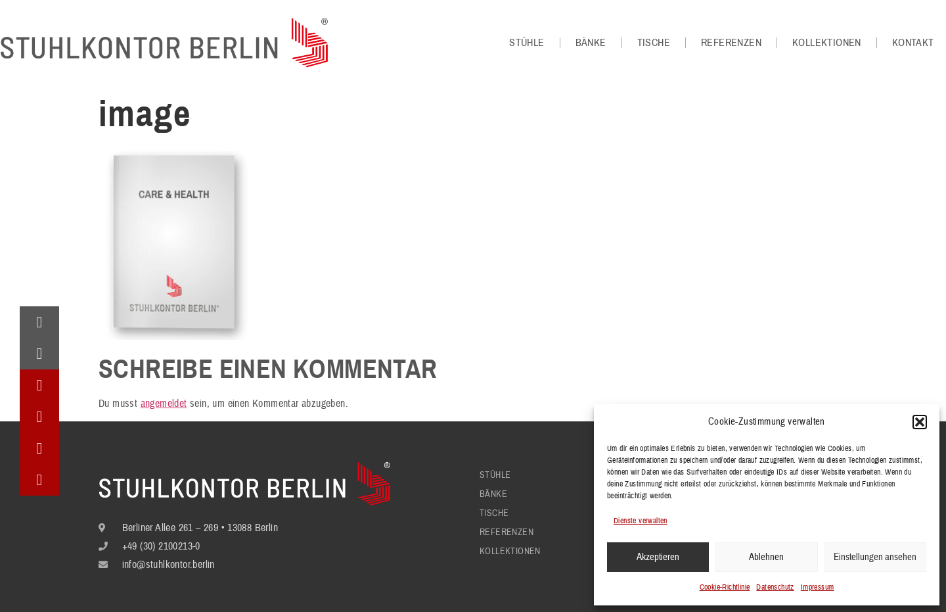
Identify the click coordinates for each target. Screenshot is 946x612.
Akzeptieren (658, 557)
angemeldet (164, 403)
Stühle (526, 42)
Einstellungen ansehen (875, 557)
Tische (653, 42)
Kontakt (913, 42)
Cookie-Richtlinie (725, 587)
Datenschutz (775, 587)
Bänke (590, 42)
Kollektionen (826, 42)
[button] (919, 422)
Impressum (817, 587)
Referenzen (731, 42)
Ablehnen (766, 557)
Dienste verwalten (640, 521)
